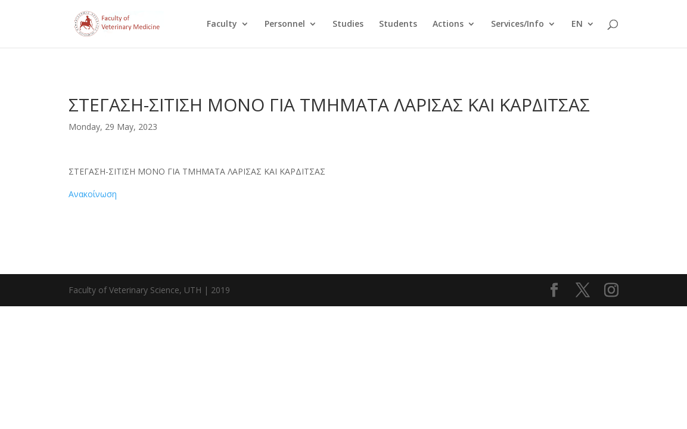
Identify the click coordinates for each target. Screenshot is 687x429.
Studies (347, 24)
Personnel (285, 24)
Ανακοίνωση (93, 194)
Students (398, 24)
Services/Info (517, 24)
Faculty (222, 24)
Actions (448, 24)
